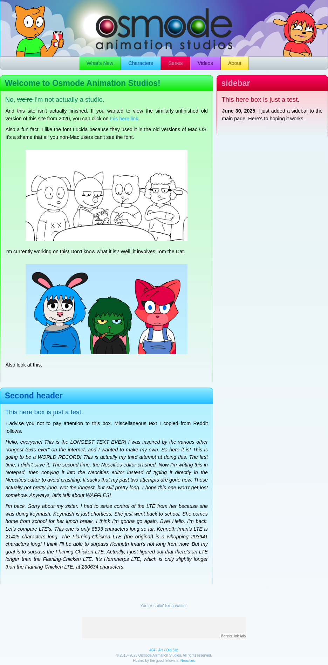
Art (160, 650)
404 (152, 650)
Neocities (187, 661)
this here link (124, 118)
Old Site (172, 650)
